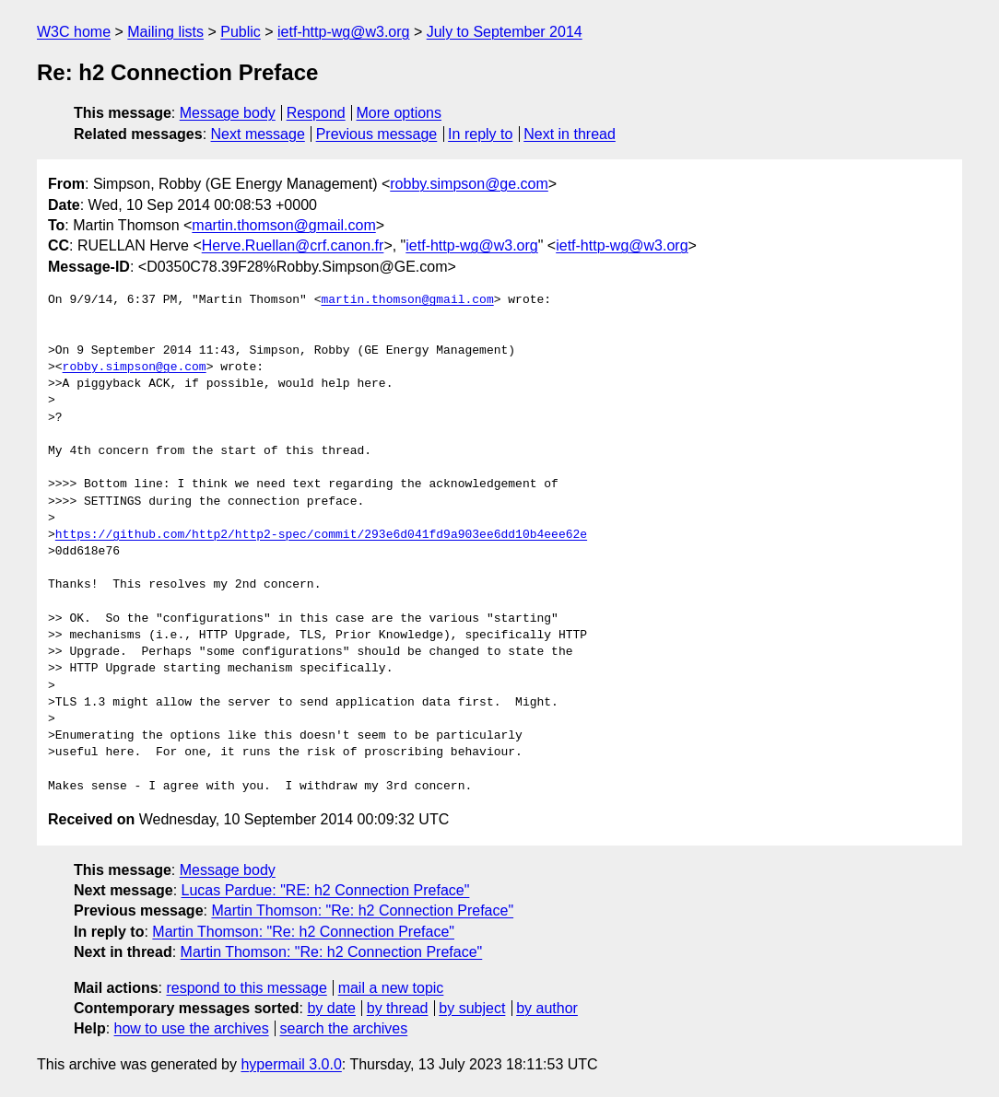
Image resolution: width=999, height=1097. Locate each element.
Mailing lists (165, 32)
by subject (472, 1008)
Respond (316, 113)
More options (399, 113)
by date (331, 1008)
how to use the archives (191, 1028)
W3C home (74, 32)
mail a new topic (391, 988)
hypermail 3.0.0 (291, 1064)
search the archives (344, 1028)
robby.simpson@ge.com (469, 184)
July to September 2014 (504, 32)
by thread (398, 1008)
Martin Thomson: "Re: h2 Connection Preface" (362, 910)
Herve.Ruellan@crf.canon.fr (293, 245)
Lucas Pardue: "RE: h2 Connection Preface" (326, 890)
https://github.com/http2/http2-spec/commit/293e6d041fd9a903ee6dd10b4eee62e (321, 535)
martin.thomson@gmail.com (283, 225)
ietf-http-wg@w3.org (343, 32)
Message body (228, 113)
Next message (258, 134)
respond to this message (246, 988)
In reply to (480, 134)
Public (240, 32)
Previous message (377, 134)
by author (547, 1008)
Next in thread (569, 134)
